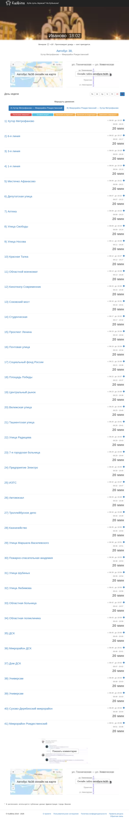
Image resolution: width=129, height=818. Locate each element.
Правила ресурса (116, 814)
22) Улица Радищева (17, 437)
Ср (102, 94)
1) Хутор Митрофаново (19, 121)
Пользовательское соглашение (66, 814)
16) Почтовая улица (17, 347)
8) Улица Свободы (16, 226)
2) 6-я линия (12, 136)
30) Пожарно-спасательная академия (28, 558)
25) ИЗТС (10, 482)
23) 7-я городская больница (22, 452)
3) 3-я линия (12, 151)
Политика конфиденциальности (94, 814)
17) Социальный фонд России (23, 362)
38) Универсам (13, 678)
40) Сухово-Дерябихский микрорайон (28, 708)
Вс (122, 94)
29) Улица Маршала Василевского (26, 542)
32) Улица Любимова (17, 588)
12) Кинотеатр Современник (22, 286)
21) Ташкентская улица (19, 422)
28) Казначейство (15, 527)
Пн (92, 94)
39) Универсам (13, 693)
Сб (117, 94)
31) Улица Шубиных (17, 573)
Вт (97, 94)
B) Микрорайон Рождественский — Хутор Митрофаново (93, 108)
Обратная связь (116, 816)
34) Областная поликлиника (22, 618)
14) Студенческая (15, 316)
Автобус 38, (64, 51)
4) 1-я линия (12, 166)
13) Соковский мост (17, 301)
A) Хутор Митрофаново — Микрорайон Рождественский (36, 108)
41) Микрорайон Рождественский (25, 723)
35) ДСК (9, 633)
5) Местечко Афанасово (20, 181)
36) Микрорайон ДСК (17, 648)
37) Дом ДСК (12, 663)
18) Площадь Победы (18, 377)
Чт (107, 94)
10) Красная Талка (16, 256)
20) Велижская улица (18, 407)
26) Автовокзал (14, 497)
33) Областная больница (20, 603)
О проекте (47, 814)
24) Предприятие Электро (21, 467)
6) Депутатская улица (18, 196)
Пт (112, 94)
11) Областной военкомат (21, 271)
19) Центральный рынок (20, 392)
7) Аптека (10, 211)
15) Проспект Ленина (18, 332)
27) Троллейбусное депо (20, 512)
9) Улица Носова (15, 241)
